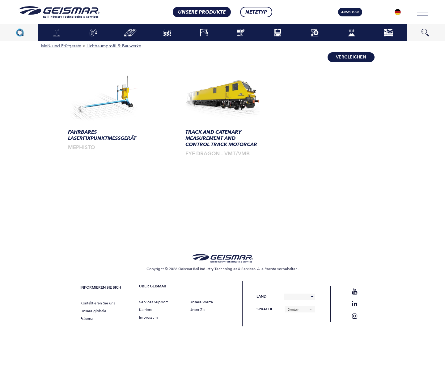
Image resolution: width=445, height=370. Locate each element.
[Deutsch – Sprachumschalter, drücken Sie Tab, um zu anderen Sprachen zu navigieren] (299, 309)
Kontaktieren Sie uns (97, 303)
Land (261, 296)
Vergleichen (351, 57)
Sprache (264, 309)
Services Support (153, 301)
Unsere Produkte (202, 12)
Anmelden (350, 12)
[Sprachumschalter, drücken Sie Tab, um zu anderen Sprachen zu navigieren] (397, 12)
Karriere (145, 309)
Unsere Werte (201, 301)
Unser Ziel (197, 309)
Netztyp (256, 12)
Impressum (148, 317)
